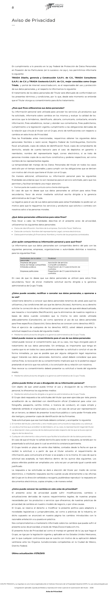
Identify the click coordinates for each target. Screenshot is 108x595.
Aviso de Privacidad (54, 591)
